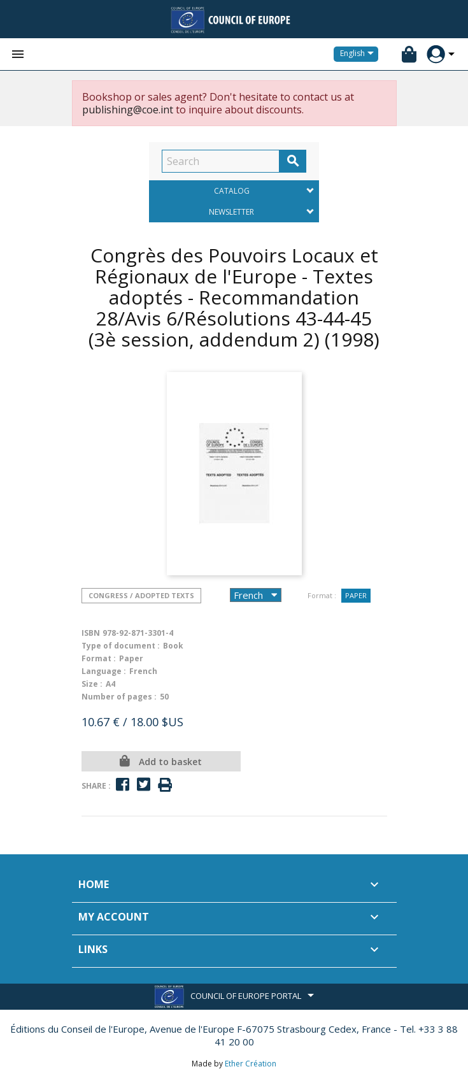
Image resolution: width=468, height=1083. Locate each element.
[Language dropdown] (359, 54)
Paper (356, 595)
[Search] (221, 161)
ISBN (91, 633)
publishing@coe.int (127, 110)
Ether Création (250, 1063)
